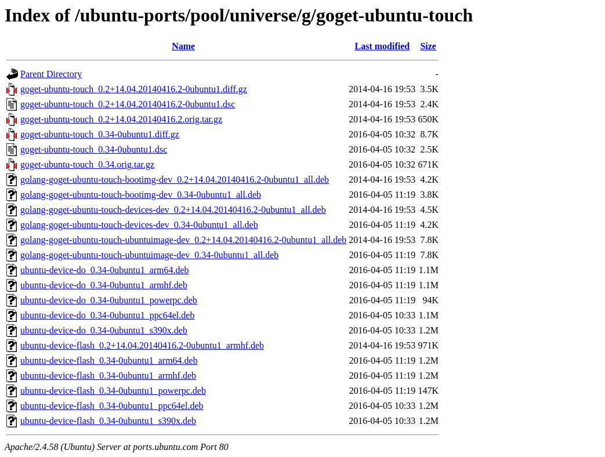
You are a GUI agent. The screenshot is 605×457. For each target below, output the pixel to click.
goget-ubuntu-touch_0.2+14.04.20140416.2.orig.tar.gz (121, 119)
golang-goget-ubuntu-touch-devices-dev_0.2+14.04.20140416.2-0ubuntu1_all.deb (173, 210)
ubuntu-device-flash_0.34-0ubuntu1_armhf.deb (108, 375)
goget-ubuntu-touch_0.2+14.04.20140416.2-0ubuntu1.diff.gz (133, 89)
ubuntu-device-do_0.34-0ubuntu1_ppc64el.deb (107, 315)
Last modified (382, 46)
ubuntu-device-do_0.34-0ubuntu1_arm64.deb (104, 270)
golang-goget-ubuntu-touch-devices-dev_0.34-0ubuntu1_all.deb (139, 225)
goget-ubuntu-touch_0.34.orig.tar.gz (87, 164)
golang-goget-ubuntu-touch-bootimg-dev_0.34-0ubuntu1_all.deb (140, 195)
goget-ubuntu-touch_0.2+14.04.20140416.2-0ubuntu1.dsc (127, 104)
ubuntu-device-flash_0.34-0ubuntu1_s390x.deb (108, 421)
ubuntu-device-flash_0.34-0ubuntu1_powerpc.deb (113, 391)
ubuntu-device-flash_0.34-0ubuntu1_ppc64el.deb (111, 406)
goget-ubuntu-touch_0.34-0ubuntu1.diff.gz (99, 134)
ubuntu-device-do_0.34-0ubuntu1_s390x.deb (103, 330)
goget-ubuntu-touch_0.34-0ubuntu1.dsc (93, 149)
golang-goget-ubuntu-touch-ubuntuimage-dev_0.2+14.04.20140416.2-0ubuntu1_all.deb (183, 240)
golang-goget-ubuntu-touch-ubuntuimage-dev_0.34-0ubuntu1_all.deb (149, 255)
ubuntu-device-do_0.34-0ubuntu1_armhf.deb (103, 285)
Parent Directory (51, 74)
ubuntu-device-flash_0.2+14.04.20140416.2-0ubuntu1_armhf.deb (142, 345)
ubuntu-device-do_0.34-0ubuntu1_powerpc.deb (108, 300)
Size (428, 46)
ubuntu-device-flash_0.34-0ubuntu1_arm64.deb (109, 360)
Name (183, 46)
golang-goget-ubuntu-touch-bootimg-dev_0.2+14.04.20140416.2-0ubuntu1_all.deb (174, 179)
